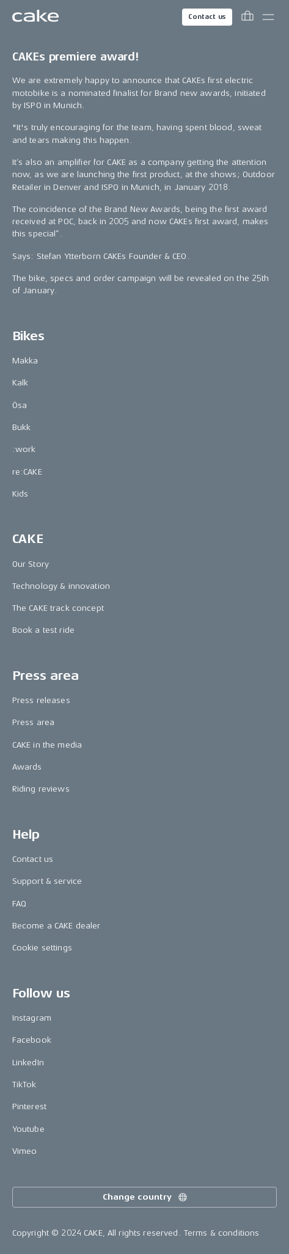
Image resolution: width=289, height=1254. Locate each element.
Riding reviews (41, 788)
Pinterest (29, 1106)
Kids (20, 493)
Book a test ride (43, 630)
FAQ (19, 903)
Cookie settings (42, 947)
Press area (33, 722)
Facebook (31, 1039)
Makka (25, 360)
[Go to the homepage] (35, 17)
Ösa (19, 405)
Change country (145, 1197)
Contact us (207, 17)
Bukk (21, 427)
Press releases (41, 700)
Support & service (47, 881)
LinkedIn (28, 1062)
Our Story (30, 564)
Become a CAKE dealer (56, 925)
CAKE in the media (47, 744)
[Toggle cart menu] (247, 17)
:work (24, 449)
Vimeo (24, 1151)
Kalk (20, 382)
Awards (27, 766)
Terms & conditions (222, 1233)
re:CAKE (27, 471)
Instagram (31, 1018)
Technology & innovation (61, 586)
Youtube (28, 1129)
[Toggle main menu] (268, 17)
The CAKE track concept (58, 608)
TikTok (24, 1084)
